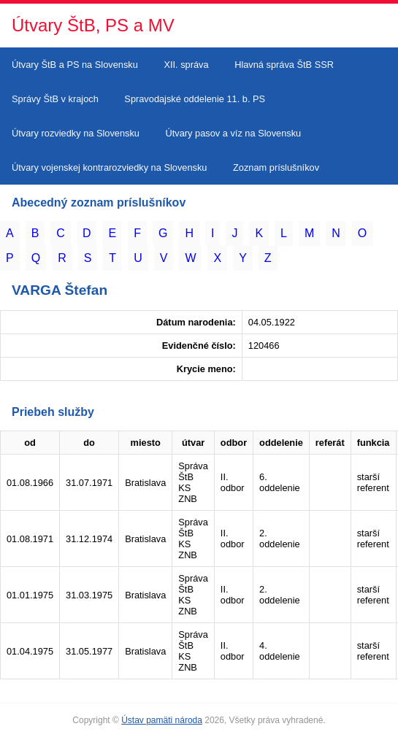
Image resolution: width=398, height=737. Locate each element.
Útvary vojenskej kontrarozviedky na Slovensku (109, 167)
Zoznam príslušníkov (276, 167)
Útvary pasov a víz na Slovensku (234, 133)
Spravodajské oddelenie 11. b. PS (194, 98)
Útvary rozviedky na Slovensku (75, 133)
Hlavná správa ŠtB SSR (284, 64)
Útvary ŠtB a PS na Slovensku (75, 64)
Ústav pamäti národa (161, 720)
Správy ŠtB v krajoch (55, 98)
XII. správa (186, 64)
